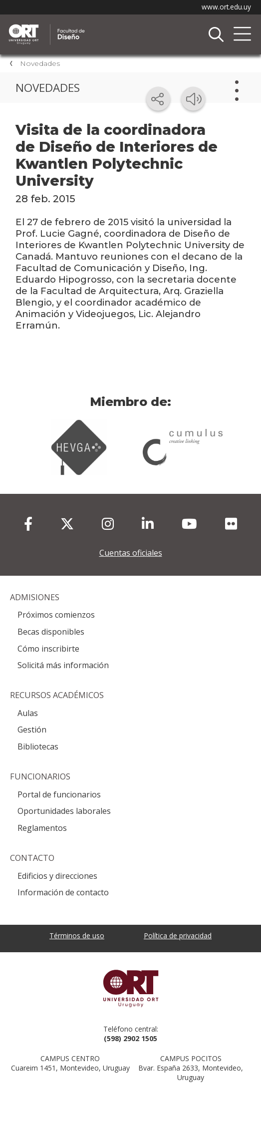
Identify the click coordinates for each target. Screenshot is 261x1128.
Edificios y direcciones (57, 875)
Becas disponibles (50, 631)
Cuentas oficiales (130, 552)
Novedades (40, 63)
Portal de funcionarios (59, 794)
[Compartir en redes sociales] (158, 99)
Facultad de (112, 25)
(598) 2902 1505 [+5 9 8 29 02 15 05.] (130, 1038)
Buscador (216, 34)
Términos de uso (76, 935)
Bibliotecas (37, 746)
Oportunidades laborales (64, 810)
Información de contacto (63, 892)
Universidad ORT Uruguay (130, 988)
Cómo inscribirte (48, 648)
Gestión (31, 729)
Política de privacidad (178, 935)
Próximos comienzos (56, 614)
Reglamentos (42, 827)
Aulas (27, 713)
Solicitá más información (63, 665)
